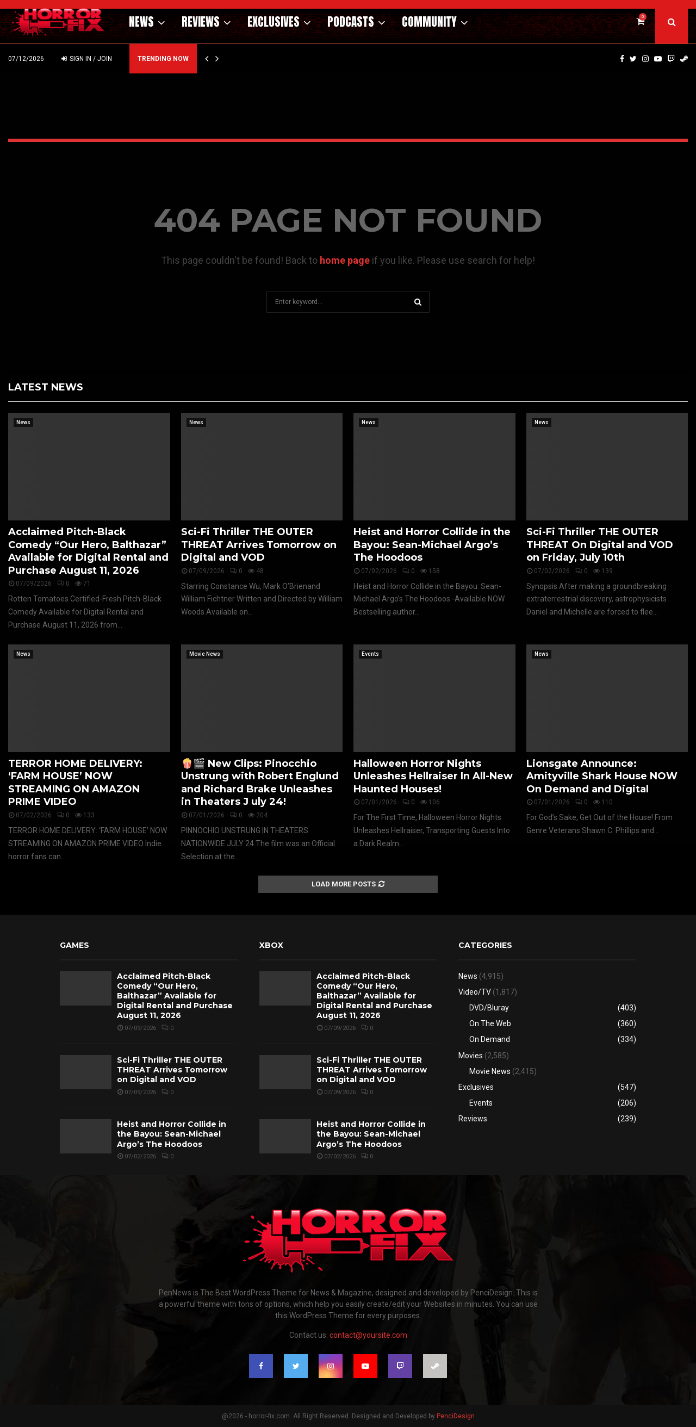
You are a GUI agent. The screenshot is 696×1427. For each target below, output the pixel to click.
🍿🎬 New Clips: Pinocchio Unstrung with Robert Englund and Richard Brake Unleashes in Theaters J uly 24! (260, 783)
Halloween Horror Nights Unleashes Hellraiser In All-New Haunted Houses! (433, 776)
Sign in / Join (86, 59)
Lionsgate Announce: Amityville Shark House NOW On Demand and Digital (602, 776)
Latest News (45, 387)
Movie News (204, 654)
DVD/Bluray (489, 1007)
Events (370, 654)
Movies (470, 1055)
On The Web (490, 1023)
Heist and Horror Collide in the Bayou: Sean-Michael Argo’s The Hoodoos (432, 544)
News (141, 21)
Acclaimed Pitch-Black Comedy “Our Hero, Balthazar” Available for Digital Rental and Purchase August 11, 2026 (88, 551)
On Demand (489, 1039)
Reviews (201, 21)
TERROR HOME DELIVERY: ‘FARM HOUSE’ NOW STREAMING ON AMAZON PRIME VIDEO (75, 783)
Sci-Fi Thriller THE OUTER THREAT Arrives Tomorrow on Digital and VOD (259, 544)
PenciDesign (456, 1416)
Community (429, 21)
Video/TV (474, 992)
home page (345, 260)
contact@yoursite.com (368, 1335)
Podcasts (350, 21)
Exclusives (273, 21)
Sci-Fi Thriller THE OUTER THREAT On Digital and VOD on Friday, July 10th (599, 544)
